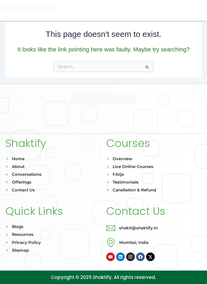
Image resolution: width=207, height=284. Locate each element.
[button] (103, 10)
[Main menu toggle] (201, 9)
